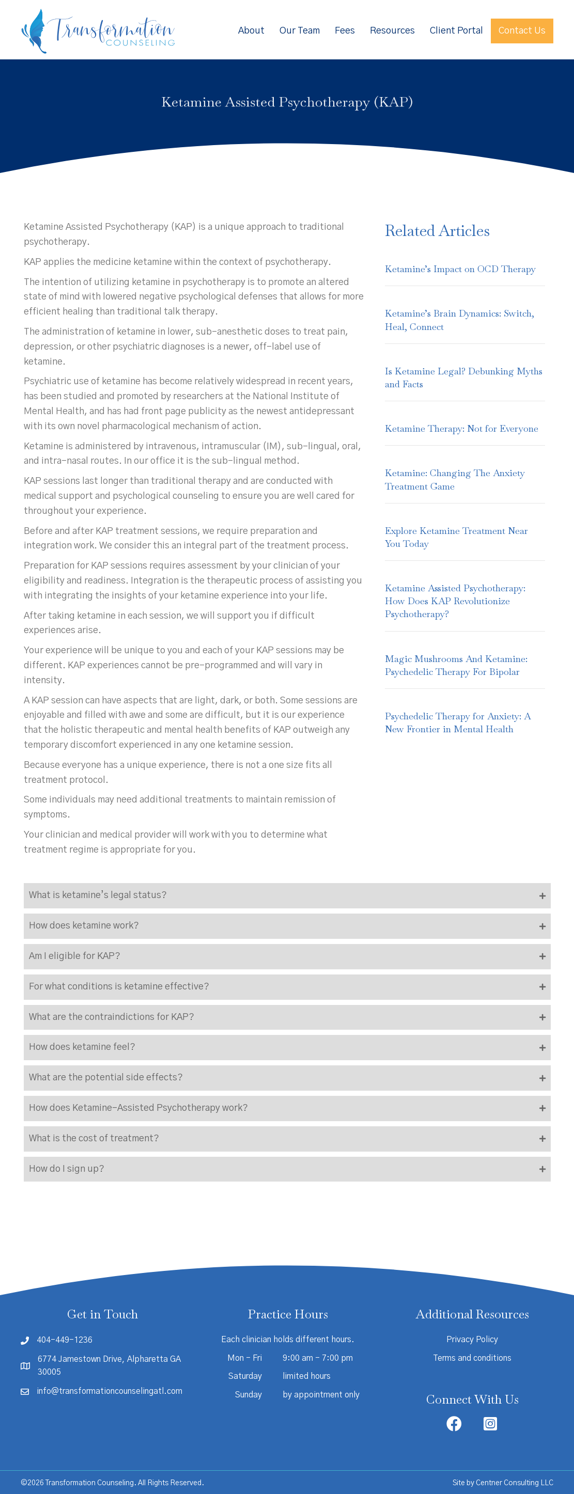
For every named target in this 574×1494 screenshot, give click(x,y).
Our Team (300, 31)
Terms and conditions (472, 1358)
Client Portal (456, 31)
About (251, 31)
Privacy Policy (472, 1339)
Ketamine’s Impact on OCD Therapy (460, 269)
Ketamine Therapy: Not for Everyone (461, 428)
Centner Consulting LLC (514, 1483)
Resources (392, 31)
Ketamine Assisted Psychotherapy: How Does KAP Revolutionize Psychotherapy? (455, 601)
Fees (345, 31)
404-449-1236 (64, 1340)
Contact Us (522, 31)
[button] (287, 895)
